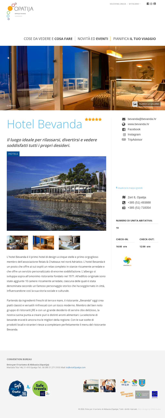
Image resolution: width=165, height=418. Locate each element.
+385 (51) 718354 (139, 207)
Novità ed (93, 38)
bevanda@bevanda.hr (142, 119)
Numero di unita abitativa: (134, 220)
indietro (11, 105)
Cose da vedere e (48, 38)
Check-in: (122, 239)
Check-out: (147, 239)
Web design (143, 409)
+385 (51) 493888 (139, 202)
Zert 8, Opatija (137, 197)
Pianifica (134, 38)
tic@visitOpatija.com (76, 367)
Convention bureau (19, 359)
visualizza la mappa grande (129, 188)
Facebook (134, 129)
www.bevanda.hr (138, 124)
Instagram (134, 134)
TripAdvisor (135, 139)
